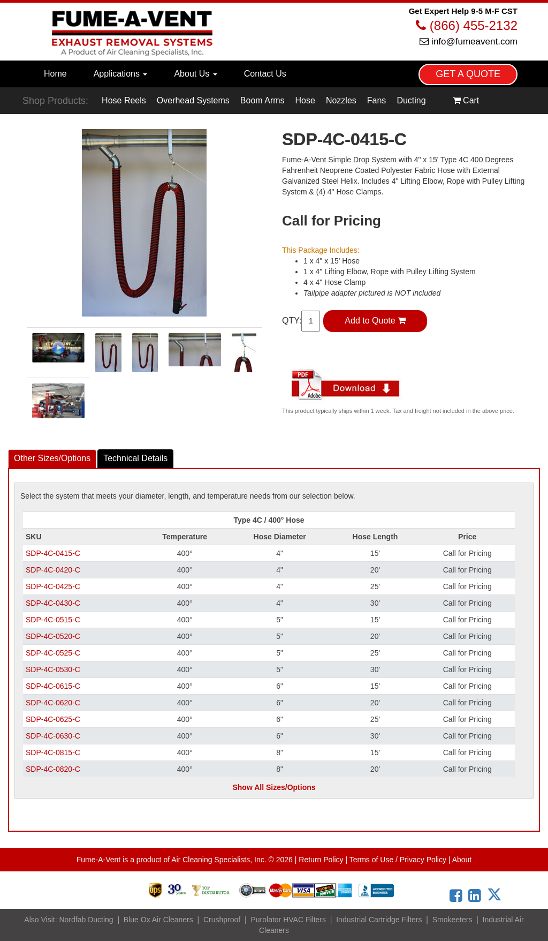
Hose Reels (124, 100)
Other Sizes (52, 458)
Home (55, 73)
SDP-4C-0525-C (53, 653)
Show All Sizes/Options (273, 787)
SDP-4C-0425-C (53, 586)
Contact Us (265, 73)
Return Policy (321, 859)
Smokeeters (452, 919)
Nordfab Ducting (86, 919)
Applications (121, 73)
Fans (376, 100)
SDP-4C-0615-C (53, 686)
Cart (466, 100)
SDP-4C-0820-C (53, 769)
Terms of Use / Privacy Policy (397, 859)
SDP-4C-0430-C (53, 603)
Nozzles (341, 100)
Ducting (411, 100)
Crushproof (221, 919)
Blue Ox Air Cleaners (158, 919)
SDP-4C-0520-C (53, 636)
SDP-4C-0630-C (53, 736)
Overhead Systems (193, 100)
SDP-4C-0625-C (53, 719)
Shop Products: (55, 100)
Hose (305, 100)
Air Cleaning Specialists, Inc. (218, 859)
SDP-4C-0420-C (53, 570)
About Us (195, 73)
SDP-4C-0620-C (53, 702)
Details (135, 458)
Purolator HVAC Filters (288, 919)
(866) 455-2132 (466, 25)
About (462, 859)
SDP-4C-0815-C (53, 752)
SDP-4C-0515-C (53, 619)
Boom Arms (262, 100)
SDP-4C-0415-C (53, 553)
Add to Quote (375, 320)
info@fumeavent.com (468, 41)
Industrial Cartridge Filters (379, 919)
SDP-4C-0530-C (53, 669)
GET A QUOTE (468, 74)
